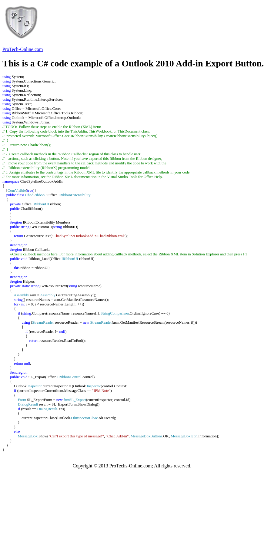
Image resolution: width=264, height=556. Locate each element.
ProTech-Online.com (22, 49)
